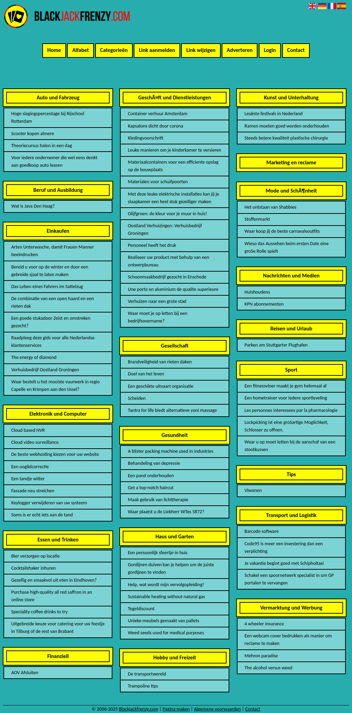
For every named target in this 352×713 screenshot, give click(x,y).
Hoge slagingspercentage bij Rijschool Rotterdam (47, 117)
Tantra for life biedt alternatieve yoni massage (172, 410)
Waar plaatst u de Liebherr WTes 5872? (166, 512)
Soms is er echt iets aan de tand (42, 515)
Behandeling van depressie (154, 463)
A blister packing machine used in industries (170, 451)
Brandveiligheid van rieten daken (160, 362)
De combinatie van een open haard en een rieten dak (52, 302)
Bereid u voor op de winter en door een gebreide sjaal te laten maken (49, 270)
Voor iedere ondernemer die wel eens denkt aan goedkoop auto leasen (54, 161)
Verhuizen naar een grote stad (157, 301)
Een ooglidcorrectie (30, 467)
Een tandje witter (28, 479)
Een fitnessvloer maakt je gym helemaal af (285, 386)
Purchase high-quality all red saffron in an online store (51, 596)
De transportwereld (147, 674)
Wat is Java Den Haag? (33, 206)
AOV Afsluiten (24, 673)
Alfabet (80, 50)
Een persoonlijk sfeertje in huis (157, 553)
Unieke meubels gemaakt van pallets (163, 621)
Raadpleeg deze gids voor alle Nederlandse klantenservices (53, 341)
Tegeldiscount (141, 609)
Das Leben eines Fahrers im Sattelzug (47, 286)
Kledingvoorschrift (145, 138)
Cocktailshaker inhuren (33, 568)
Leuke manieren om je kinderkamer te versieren (174, 150)
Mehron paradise (261, 656)
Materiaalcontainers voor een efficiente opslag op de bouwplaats (173, 166)
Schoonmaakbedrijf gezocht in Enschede (167, 277)
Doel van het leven (146, 374)
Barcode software (261, 531)
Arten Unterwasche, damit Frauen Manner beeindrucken (52, 250)
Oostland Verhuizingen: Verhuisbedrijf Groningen (165, 229)
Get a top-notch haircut (151, 488)
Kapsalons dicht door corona (155, 126)
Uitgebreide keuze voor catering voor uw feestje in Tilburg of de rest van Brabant (57, 627)
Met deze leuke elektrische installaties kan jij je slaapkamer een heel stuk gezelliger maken (173, 198)
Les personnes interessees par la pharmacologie (291, 410)
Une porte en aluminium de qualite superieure (173, 289)
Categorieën (114, 50)
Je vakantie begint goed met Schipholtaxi (284, 563)
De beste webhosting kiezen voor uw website (55, 454)
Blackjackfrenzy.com (138, 709)
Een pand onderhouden (151, 476)
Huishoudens (257, 292)
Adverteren (240, 50)
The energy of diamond (34, 357)
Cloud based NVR (28, 430)
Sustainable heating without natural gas (166, 597)
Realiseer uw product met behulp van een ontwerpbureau (168, 261)
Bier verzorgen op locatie (35, 556)
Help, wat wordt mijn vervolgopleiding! (166, 585)
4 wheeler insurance (264, 624)
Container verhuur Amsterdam (157, 114)
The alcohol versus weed (268, 668)
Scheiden (137, 398)
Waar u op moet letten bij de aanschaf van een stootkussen (289, 445)
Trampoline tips (143, 686)
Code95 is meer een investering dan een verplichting (283, 547)
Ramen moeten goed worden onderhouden (286, 126)
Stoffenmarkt (257, 219)
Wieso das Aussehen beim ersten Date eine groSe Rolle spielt (286, 247)
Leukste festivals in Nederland (273, 114)
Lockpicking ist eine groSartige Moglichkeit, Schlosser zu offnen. (286, 426)
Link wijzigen (201, 50)
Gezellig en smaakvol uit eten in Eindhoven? (54, 580)
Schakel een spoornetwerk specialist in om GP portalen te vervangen (289, 579)
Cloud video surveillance (35, 442)
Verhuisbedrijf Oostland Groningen (45, 370)
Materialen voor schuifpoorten (158, 182)
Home (54, 50)
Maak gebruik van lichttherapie (158, 500)
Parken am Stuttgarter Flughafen (276, 345)
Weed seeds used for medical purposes (166, 633)
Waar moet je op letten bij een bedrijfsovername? (157, 317)
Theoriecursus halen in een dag (41, 146)
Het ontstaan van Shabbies (270, 207)
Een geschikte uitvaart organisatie (160, 386)
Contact (296, 50)
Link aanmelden (157, 50)
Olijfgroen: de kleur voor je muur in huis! (167, 214)
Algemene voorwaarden (217, 709)
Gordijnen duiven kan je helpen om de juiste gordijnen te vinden (171, 568)
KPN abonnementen (264, 304)
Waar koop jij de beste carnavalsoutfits (282, 231)
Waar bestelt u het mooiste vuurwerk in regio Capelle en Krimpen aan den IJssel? (55, 385)
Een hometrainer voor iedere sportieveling (285, 398)
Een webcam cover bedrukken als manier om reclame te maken (288, 639)
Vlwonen (253, 490)
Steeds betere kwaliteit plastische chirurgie (286, 138)
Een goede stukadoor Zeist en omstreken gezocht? (50, 322)
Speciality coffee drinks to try (39, 612)
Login (270, 50)
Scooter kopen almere (32, 133)
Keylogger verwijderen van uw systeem (49, 503)
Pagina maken (176, 709)
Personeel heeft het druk (152, 245)
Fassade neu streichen (32, 491)
